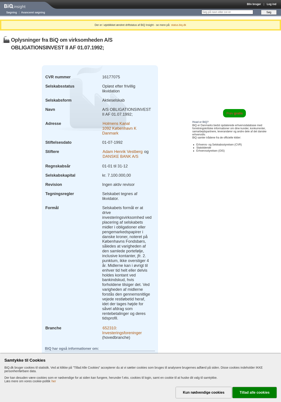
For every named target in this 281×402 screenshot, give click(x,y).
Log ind (271, 4)
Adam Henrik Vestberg (122, 151)
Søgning (11, 12)
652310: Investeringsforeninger (122, 330)
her (54, 381)
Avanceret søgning (33, 12)
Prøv (234, 113)
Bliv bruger (254, 4)
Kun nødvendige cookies (203, 392)
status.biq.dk (178, 25)
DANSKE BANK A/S (120, 156)
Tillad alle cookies (255, 392)
